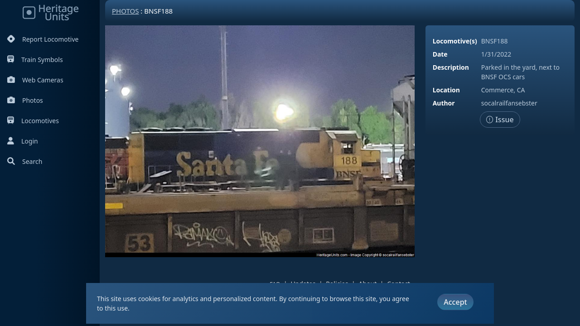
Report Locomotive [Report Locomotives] (42, 39)
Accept (455, 302)
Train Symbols (35, 59)
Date (440, 54)
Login (22, 141)
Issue (500, 120)
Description (451, 67)
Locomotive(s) (455, 41)
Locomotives (33, 120)
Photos (25, 100)
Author (444, 103)
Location (446, 90)
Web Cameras (35, 80)
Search (24, 161)
